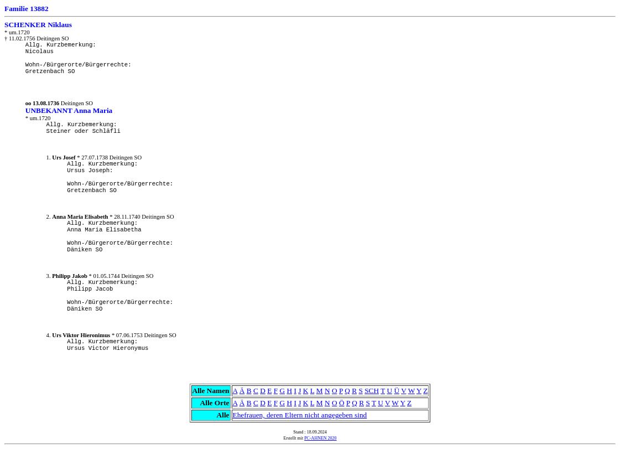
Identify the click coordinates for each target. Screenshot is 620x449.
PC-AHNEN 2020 (320, 438)
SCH (371, 390)
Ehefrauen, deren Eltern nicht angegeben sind (300, 415)
